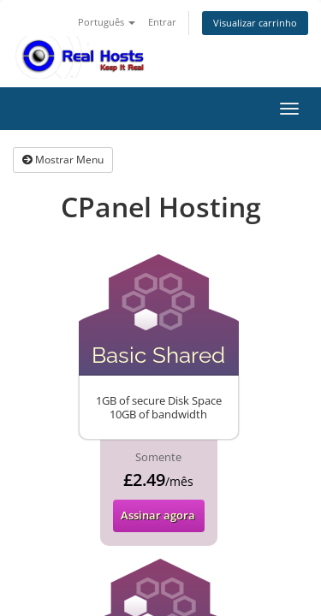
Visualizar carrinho (255, 22)
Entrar (162, 21)
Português (106, 21)
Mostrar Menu (63, 159)
